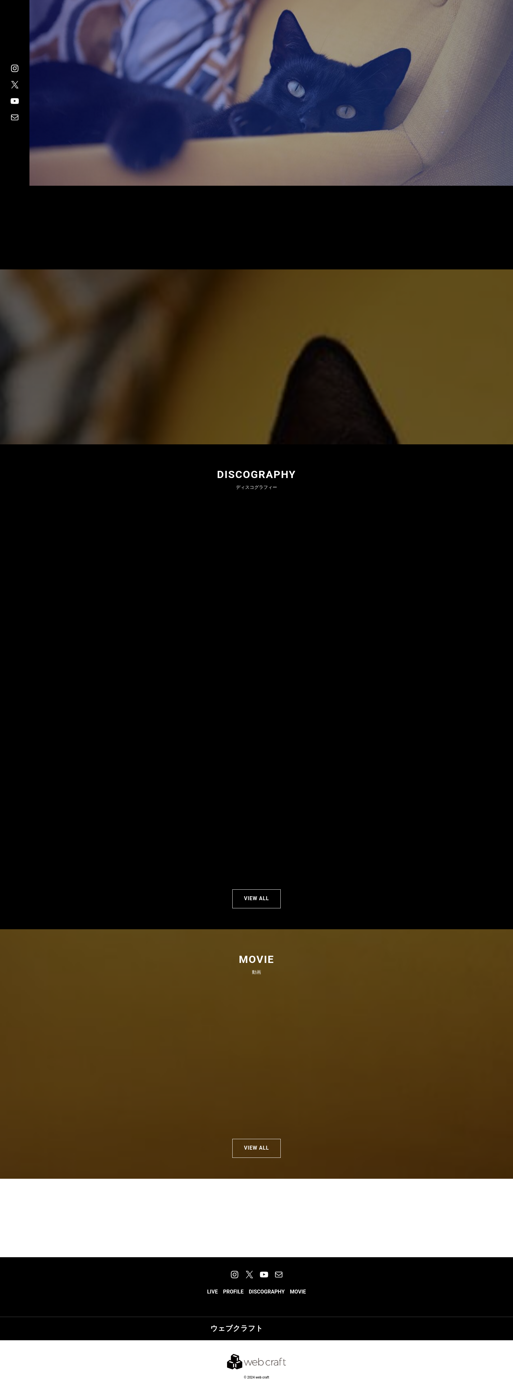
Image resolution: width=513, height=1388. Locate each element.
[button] (212, 1297)
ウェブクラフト (236, 1334)
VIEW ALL (256, 900)
